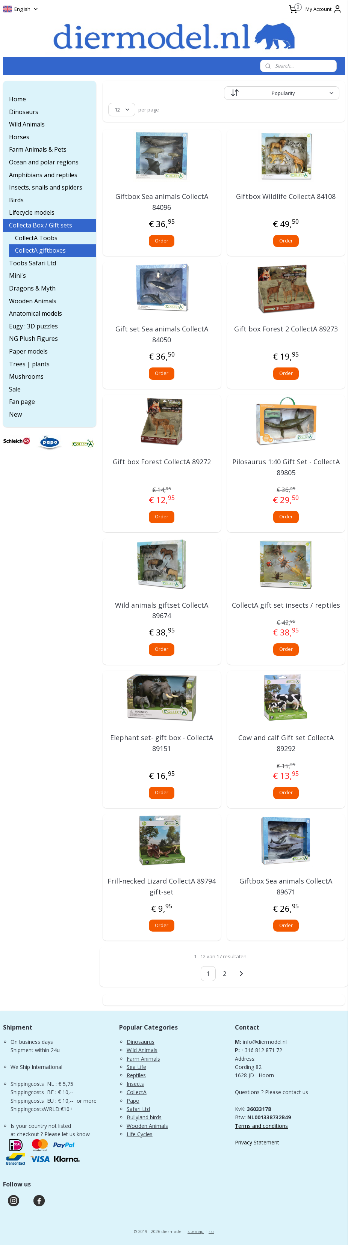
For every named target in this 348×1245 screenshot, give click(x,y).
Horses (19, 137)
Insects (135, 1083)
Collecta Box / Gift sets (40, 225)
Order (161, 240)
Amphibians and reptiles (43, 175)
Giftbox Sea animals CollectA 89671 (285, 886)
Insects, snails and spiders (45, 187)
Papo (133, 1100)
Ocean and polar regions (44, 162)
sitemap (196, 1231)
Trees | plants (29, 364)
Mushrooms (26, 376)
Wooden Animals (32, 301)
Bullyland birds (144, 1117)
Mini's (17, 275)
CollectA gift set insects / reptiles (286, 604)
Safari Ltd (138, 1109)
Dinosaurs (23, 112)
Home (17, 99)
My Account (324, 9)
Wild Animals (27, 124)
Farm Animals (143, 1058)
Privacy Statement (257, 1142)
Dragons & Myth (32, 288)
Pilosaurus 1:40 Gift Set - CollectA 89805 (286, 467)
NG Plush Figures (33, 338)
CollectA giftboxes (40, 250)
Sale (15, 389)
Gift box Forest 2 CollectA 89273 (286, 328)
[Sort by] (281, 93)
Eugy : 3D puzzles (33, 326)
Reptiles (136, 1075)
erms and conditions (263, 1125)
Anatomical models (35, 313)
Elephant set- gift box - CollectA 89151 (161, 743)
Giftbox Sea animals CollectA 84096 (161, 202)
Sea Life (136, 1066)
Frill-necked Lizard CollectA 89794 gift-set (161, 886)
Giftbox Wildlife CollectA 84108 (286, 196)
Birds (16, 200)
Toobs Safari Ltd (32, 263)
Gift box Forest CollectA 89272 (161, 461)
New (15, 414)
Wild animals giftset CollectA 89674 (161, 610)
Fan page (22, 401)
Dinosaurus (140, 1041)
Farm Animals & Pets (38, 149)
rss (211, 1231)
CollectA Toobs (36, 238)
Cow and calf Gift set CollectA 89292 (286, 743)
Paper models (28, 351)
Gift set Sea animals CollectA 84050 (161, 334)
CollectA (137, 1092)
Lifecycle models (31, 212)
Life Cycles (140, 1134)
